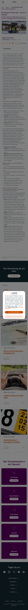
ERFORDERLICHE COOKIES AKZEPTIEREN (14, 316)
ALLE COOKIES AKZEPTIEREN (14, 312)
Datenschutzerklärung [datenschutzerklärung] (12, 307)
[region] (14, 305)
